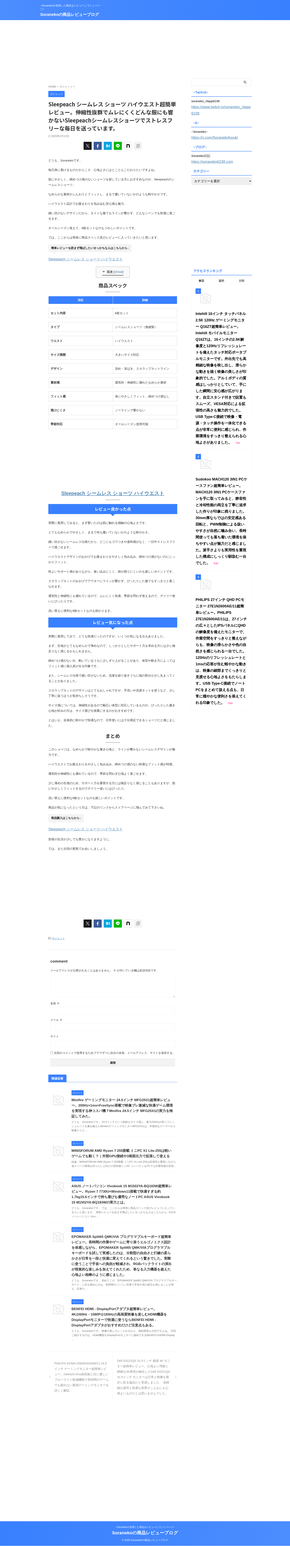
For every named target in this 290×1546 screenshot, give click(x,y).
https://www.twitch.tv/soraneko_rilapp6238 (219, 106)
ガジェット (58, 935)
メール (56, 1016)
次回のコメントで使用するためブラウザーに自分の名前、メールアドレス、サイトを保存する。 (114, 1049)
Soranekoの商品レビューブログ (69, 14)
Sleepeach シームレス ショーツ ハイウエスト (79, 258)
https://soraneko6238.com (208, 152)
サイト (54, 1032)
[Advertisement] (145, 48)
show (118, 270)
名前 (55, 999)
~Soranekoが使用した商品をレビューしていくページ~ (144, 1527)
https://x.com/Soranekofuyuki (210, 129)
